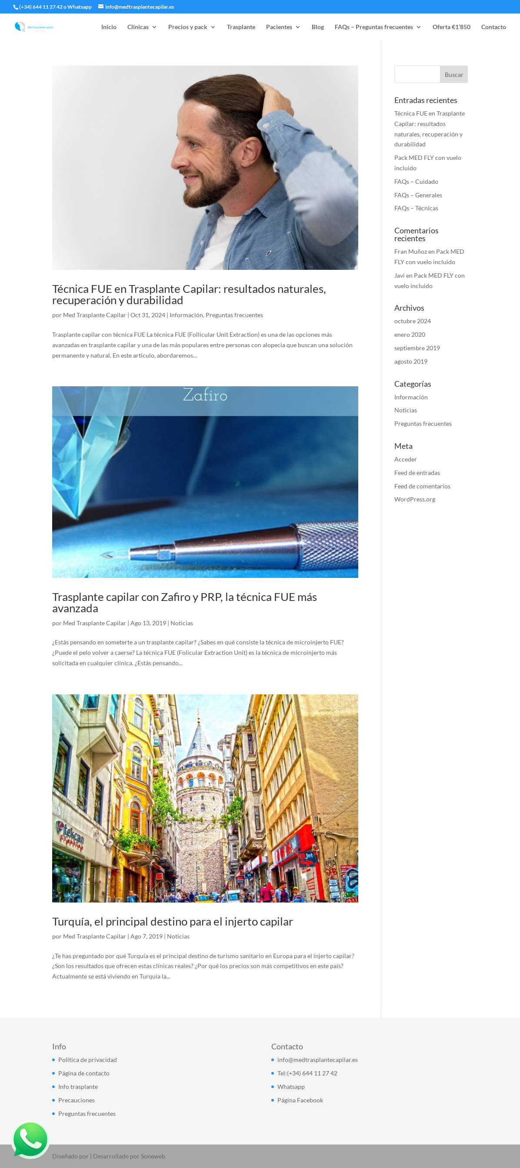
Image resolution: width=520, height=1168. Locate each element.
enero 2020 (409, 334)
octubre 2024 (412, 321)
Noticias (181, 623)
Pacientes (279, 27)
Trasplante (241, 27)
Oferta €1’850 (451, 27)
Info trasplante (78, 1086)
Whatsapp (79, 6)
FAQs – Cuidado (416, 181)
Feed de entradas (417, 472)
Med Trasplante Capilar (94, 315)
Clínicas (138, 27)
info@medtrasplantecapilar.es (317, 1059)
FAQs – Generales (418, 195)
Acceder (405, 459)
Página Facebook (300, 1100)
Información (186, 315)
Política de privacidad (87, 1059)
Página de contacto (84, 1073)
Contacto (493, 27)
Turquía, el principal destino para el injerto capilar (172, 921)
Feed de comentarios (422, 486)
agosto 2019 (410, 361)
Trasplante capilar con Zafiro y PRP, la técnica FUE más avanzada (184, 602)
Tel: (282, 1073)
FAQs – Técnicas (416, 208)
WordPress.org (414, 499)
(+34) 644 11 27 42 (41, 6)
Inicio (109, 27)
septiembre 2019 (417, 348)
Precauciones (76, 1100)
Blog (318, 27)
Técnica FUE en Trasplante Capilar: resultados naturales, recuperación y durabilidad (189, 294)
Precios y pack (187, 27)
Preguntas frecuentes (234, 315)
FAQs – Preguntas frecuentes (374, 27)
